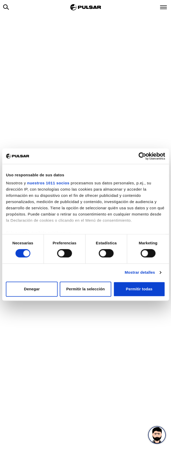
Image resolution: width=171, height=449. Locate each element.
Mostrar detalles (140, 272)
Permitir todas (139, 289)
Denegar (32, 289)
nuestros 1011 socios (48, 183)
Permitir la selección (85, 289)
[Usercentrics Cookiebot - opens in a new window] (142, 156)
